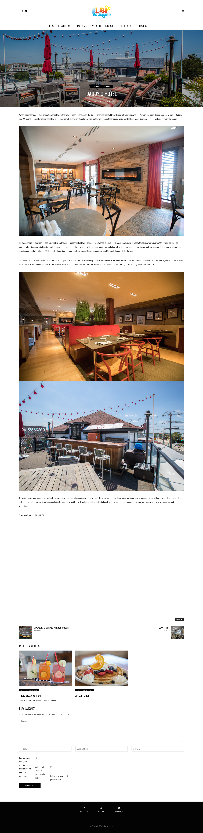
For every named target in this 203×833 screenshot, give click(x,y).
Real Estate (81, 26)
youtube (101, 808)
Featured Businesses (101, 87)
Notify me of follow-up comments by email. (40, 771)
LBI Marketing (64, 26)
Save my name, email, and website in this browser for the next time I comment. (25, 766)
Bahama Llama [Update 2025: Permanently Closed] (59, 629)
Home (51, 26)
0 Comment (95, 102)
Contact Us (141, 26)
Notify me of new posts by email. (56, 777)
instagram (119, 808)
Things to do (124, 26)
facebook (84, 808)
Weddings (96, 26)
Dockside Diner (81, 695)
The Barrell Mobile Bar (29, 695)
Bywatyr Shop (143, 629)
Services (109, 26)
